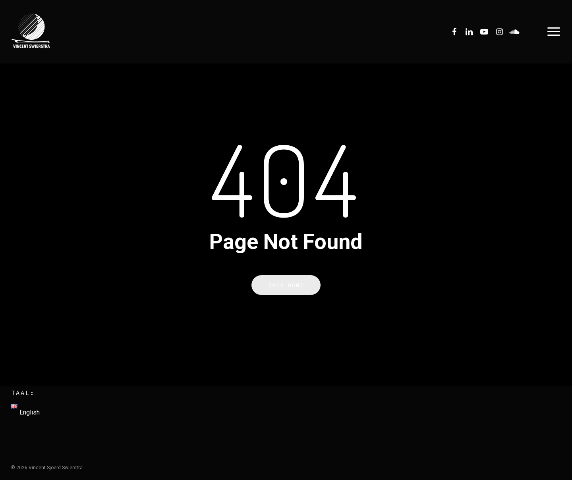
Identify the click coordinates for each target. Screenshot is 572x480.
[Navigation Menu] (554, 32)
